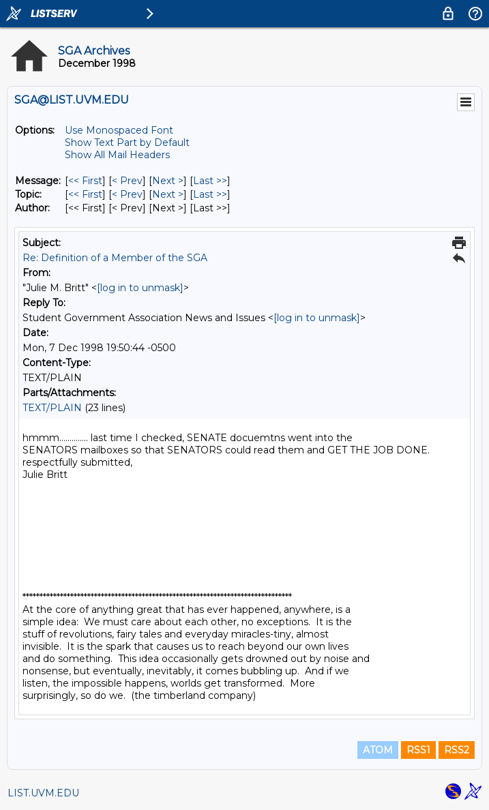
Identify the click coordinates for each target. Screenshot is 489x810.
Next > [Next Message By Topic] (167, 194)
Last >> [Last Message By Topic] (210, 194)
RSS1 (418, 750)
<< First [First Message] (85, 181)
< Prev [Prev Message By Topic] (127, 194)
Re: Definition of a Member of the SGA (115, 258)
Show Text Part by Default (127, 142)
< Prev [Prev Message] (127, 181)
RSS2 (456, 750)
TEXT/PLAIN (52, 408)
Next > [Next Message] (167, 181)
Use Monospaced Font (119, 130)
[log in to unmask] (140, 288)
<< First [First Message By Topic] (85, 194)
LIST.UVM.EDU (43, 793)
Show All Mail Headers (117, 155)
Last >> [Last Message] (210, 181)
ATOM (378, 750)
